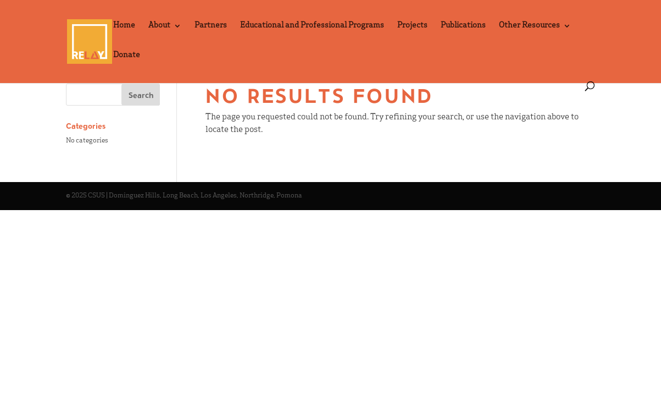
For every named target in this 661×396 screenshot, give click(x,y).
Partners (211, 26)
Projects (412, 26)
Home (124, 26)
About (159, 26)
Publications (463, 26)
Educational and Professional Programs (312, 26)
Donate (126, 55)
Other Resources (529, 26)
